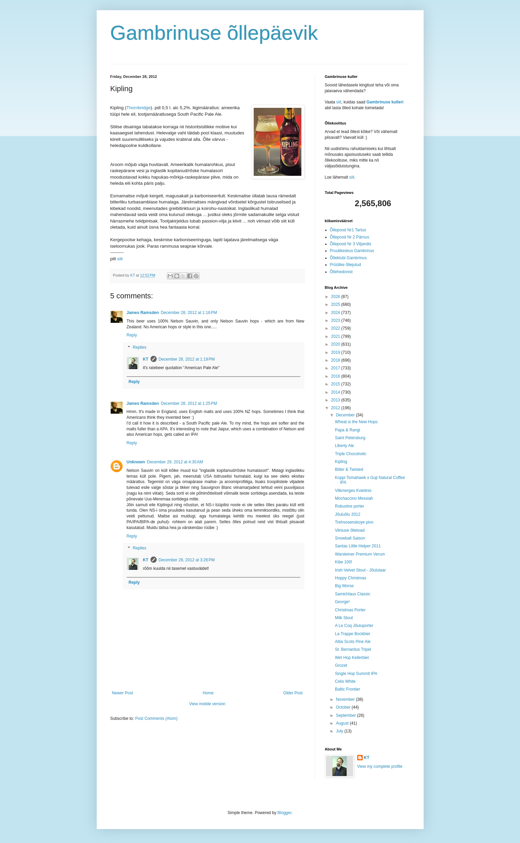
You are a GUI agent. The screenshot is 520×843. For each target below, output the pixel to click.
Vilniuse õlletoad (349, 530)
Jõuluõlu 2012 (347, 514)
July (340, 731)
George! (342, 601)
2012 (336, 408)
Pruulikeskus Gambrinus (352, 250)
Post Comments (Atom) (156, 718)
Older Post (293, 693)
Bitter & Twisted (349, 469)
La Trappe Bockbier (352, 633)
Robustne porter (349, 506)
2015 (336, 384)
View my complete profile (380, 766)
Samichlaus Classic (352, 594)
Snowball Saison (350, 538)
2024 (336, 312)
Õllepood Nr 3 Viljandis (351, 244)
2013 (336, 400)
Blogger (284, 812)
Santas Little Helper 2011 (358, 546)
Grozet (341, 665)
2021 (336, 336)
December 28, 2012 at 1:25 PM (189, 403)
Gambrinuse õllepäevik (214, 32)
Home (208, 693)
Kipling (341, 461)
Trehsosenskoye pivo (354, 522)
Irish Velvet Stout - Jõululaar (360, 570)
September (346, 715)
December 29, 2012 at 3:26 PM (187, 560)
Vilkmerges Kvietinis (353, 490)
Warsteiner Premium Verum (360, 554)
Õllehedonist (341, 271)
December (346, 415)
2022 (336, 328)
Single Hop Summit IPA (356, 673)
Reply (132, 335)
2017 (336, 368)
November (346, 699)
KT (145, 359)
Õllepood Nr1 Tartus (348, 230)
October (343, 707)
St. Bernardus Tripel (353, 649)
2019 (336, 352)
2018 (336, 360)
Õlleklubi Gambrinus (348, 257)
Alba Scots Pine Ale (353, 641)
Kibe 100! (343, 562)
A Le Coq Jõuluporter (354, 625)
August (343, 723)
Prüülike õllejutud (345, 264)
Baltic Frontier (347, 689)
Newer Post (122, 693)
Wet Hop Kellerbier (352, 657)
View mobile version (207, 703)
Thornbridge (138, 107)
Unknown (136, 462)
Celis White (345, 681)
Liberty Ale (344, 445)
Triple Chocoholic (350, 453)
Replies (139, 347)
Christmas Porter (350, 610)
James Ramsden (143, 312)
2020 (336, 344)
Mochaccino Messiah (354, 498)
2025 (336, 304)
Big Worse (344, 585)
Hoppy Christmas (350, 578)
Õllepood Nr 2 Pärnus (349, 237)
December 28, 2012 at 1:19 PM (187, 359)
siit (120, 258)
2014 (336, 392)
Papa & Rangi (347, 430)
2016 (336, 376)
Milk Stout (344, 617)
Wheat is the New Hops (356, 421)
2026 (336, 296)
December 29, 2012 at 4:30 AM (175, 462)
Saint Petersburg (350, 437)
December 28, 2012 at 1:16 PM (189, 312)
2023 (336, 320)
